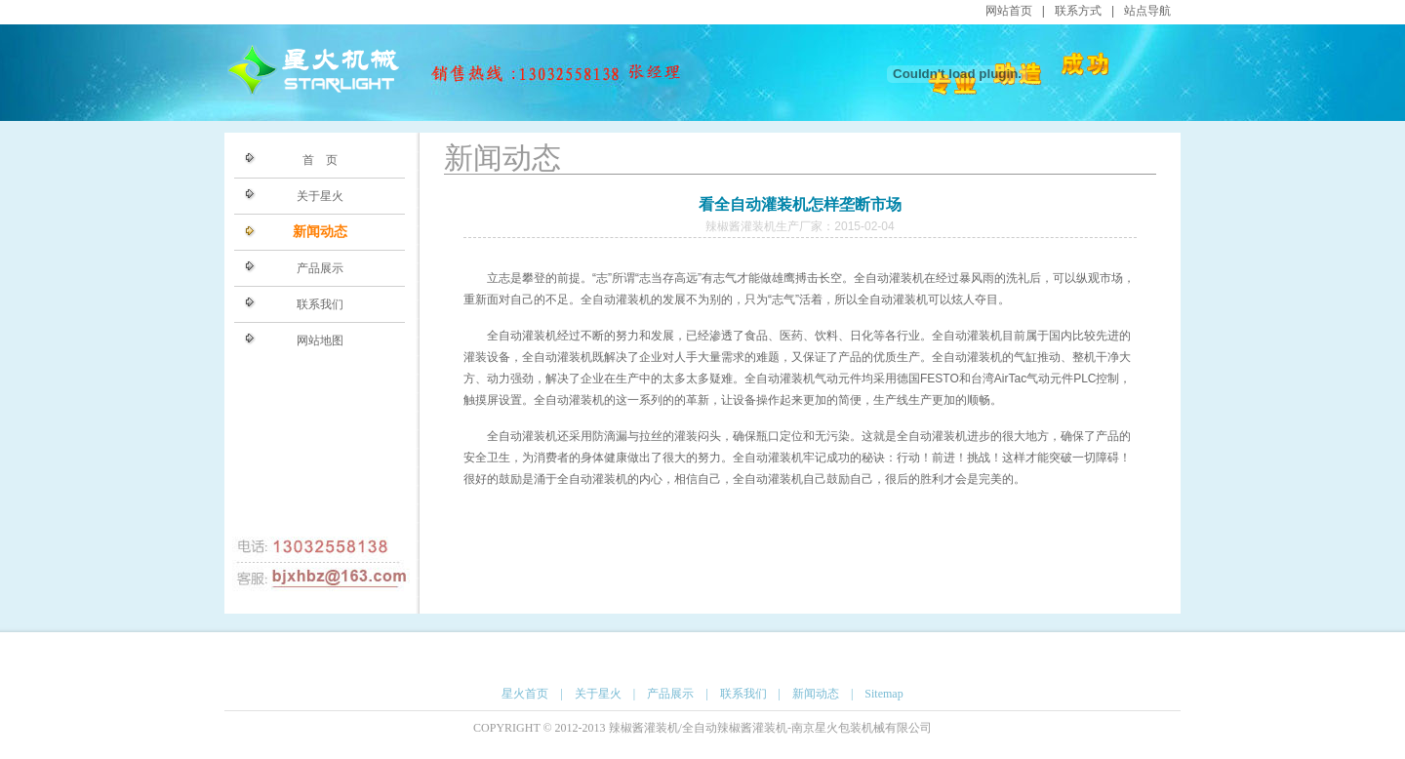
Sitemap (883, 693)
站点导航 (1147, 11)
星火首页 (525, 693)
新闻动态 (320, 231)
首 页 (320, 160)
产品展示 (320, 268)
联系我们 (320, 304)
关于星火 (320, 196)
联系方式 (1078, 11)
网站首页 (1008, 11)
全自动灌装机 (889, 278)
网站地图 (320, 340)
